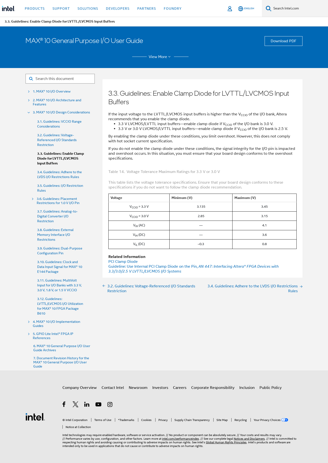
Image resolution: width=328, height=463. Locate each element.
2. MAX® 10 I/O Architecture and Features (57, 102)
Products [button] (35, 8)
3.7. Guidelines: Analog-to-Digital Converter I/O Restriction (57, 216)
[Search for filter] (60, 79)
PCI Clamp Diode (123, 261)
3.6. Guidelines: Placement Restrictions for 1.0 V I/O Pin (58, 201)
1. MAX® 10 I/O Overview (51, 91)
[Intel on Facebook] (64, 405)
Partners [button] (146, 8)
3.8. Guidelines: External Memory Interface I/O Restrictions (55, 235)
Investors (160, 387)
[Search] (268, 8)
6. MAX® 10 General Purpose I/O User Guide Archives (61, 348)
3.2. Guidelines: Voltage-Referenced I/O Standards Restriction (57, 140)
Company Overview (79, 387)
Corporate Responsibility (212, 387)
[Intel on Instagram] (110, 405)
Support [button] (61, 8)
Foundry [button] (173, 8)
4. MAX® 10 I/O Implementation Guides (56, 324)
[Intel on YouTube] (99, 405)
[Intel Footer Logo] (35, 416)
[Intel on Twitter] (75, 405)
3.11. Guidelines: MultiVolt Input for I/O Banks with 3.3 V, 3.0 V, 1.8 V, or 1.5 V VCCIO (59, 285)
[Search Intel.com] (299, 8)
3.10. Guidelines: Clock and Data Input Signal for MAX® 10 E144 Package (59, 267)
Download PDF (283, 41)
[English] (246, 8)
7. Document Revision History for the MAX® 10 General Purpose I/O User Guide (61, 362)
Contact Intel (113, 387)
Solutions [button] (88, 8)
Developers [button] (117, 8)
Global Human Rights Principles (226, 442)
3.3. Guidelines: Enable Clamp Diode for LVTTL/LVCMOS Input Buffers (60, 158)
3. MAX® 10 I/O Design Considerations (61, 112)
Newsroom (138, 387)
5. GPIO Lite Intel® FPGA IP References (53, 336)
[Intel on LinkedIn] (87, 405)
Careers (179, 387)
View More (160, 56)
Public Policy (270, 387)
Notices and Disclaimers (249, 438)
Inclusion (247, 387)
